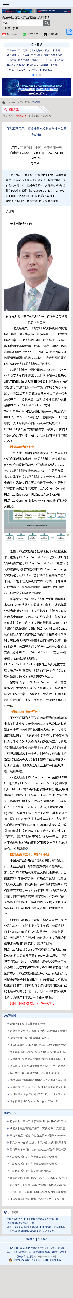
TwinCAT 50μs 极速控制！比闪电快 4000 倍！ (36, 1073)
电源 (11, 70)
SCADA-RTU (23, 70)
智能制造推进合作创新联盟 (20, 1223)
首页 (19, 102)
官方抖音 (51, 34)
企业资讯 (33, 115)
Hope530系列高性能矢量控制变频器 (31, 1170)
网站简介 (30, 1239)
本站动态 (46, 115)
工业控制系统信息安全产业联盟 (42, 1219)
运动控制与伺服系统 (39, 50)
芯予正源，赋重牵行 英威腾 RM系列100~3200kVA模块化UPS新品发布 (39, 1121)
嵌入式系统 (23, 60)
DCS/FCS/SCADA (16, 65)
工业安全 (11, 50)
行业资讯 (21, 115)
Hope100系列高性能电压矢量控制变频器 (33, 1156)
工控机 (53, 65)
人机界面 (55, 50)
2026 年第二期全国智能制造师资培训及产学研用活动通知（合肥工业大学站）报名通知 (39, 1080)
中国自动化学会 (15, 1219)
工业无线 (22, 50)
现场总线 (58, 60)
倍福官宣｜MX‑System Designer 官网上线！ (35, 1101)
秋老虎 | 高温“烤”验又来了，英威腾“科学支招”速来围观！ (39, 1128)
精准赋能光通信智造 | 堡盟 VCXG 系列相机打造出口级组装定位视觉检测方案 (39, 1051)
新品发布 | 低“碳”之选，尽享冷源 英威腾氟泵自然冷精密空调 (39, 1142)
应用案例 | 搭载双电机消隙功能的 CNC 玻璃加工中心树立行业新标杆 (39, 1058)
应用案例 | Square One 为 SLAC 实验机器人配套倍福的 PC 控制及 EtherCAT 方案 (39, 1087)
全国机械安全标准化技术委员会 (22, 1227)
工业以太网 (46, 60)
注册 (15, 28)
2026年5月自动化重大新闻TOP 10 (29, 1037)
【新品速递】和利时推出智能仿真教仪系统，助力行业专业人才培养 (39, 1199)
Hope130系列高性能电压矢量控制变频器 (33, 1163)
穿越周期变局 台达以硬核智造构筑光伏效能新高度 (39, 1030)
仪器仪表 (11, 60)
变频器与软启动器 (53, 55)
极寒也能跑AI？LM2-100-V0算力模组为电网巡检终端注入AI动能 (39, 1044)
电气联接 (36, 70)
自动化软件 (23, 55)
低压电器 (47, 70)
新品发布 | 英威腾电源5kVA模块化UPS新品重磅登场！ (39, 1184)
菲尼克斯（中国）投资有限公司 (41, 147)
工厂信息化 (36, 55)
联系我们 (42, 1239)
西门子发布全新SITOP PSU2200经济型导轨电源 (38, 1149)
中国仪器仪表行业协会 (53, 1227)
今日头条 (9, 34)
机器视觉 (11, 55)
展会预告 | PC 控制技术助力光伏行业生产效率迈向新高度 (39, 1066)
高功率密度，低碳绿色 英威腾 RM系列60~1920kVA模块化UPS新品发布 (39, 1135)
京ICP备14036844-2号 (45, 1256)
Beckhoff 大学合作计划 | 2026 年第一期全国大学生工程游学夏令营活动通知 (39, 1094)
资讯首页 (8, 115)
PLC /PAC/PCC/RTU (37, 65)
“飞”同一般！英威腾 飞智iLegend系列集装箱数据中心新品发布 (39, 1191)
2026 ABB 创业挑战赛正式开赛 (28, 1023)
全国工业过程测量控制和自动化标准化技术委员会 (31, 1231)
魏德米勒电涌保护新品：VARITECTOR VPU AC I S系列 (39, 1177)
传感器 (35, 60)
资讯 (26, 102)
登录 (7, 28)
